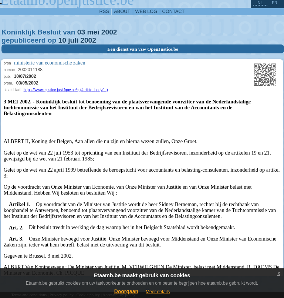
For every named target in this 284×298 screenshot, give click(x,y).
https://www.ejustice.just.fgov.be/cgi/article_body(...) (66, 90)
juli (73, 40)
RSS (104, 11)
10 (62, 40)
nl (260, 2)
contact (173, 11)
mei (93, 32)
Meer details (158, 291)
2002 (109, 32)
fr (274, 2)
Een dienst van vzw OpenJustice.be (142, 49)
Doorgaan (126, 291)
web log (146, 11)
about (122, 11)
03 (81, 32)
